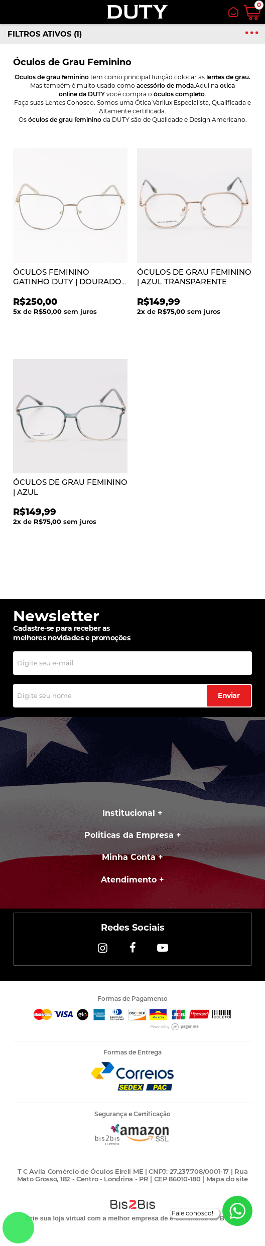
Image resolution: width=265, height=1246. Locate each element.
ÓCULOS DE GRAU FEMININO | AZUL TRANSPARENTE (194, 277)
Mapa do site (227, 1179)
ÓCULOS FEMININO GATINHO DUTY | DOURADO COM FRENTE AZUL (67, 281)
